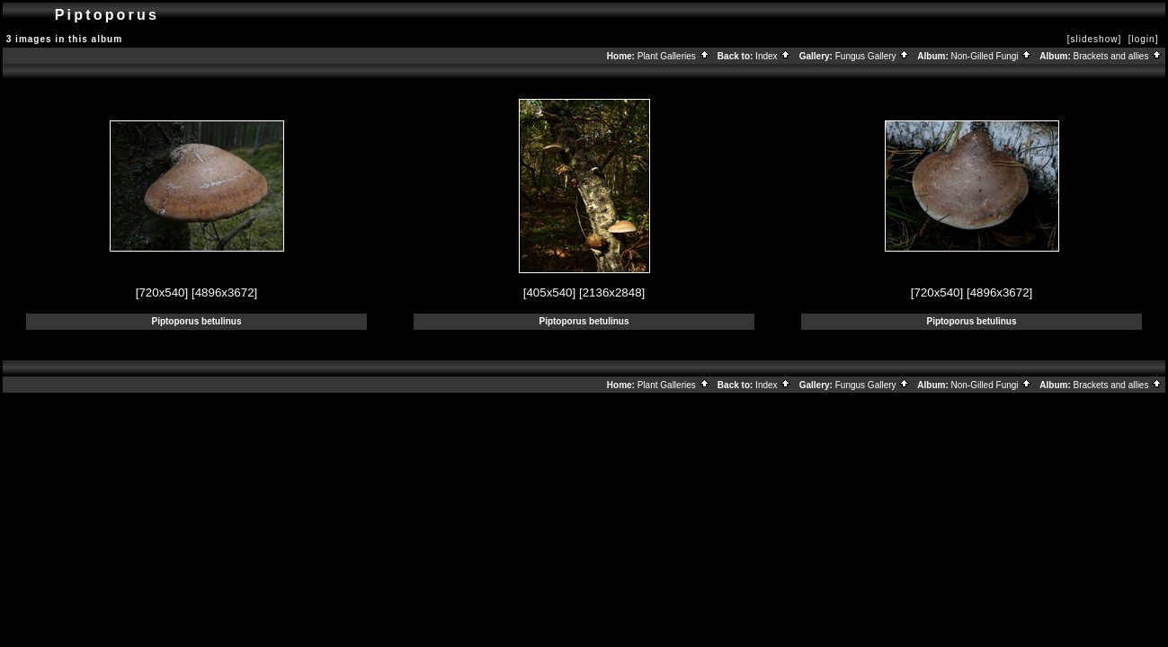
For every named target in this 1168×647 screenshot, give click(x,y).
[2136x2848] (612, 292)
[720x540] (162, 292)
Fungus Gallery (873, 56)
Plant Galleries (673, 56)
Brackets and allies (1119, 56)
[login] (1143, 39)
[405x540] (549, 292)
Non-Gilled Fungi (992, 56)
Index (773, 56)
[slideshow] (1094, 39)
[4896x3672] (224, 292)
